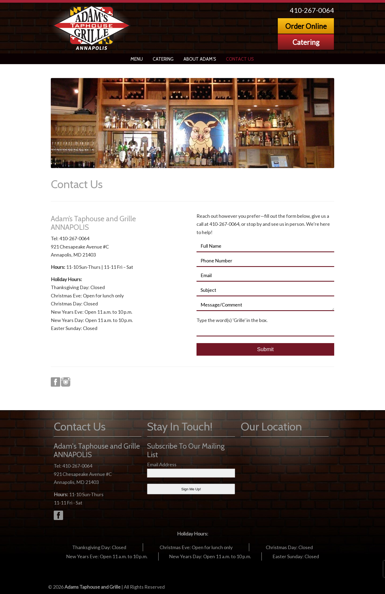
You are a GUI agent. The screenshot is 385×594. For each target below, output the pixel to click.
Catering (305, 42)
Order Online (306, 26)
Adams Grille (92, 28)
